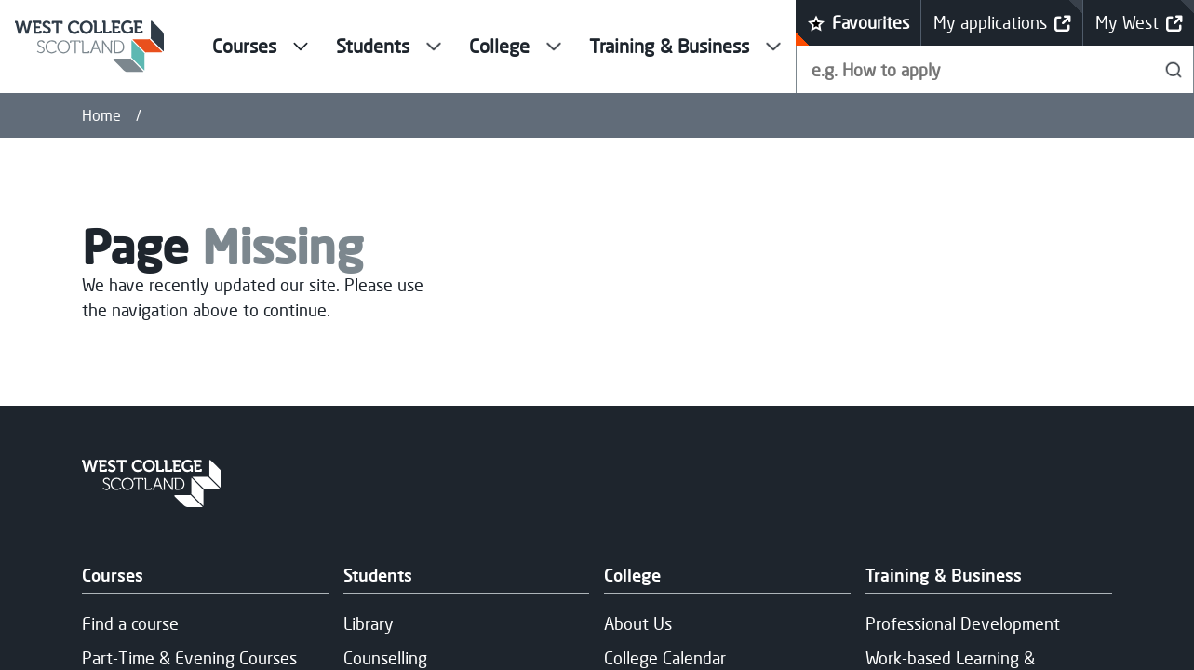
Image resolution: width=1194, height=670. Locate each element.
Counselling (385, 658)
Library (368, 623)
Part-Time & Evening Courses (189, 658)
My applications (1002, 22)
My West (1139, 22)
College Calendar (665, 658)
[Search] (1174, 69)
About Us (638, 623)
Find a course (130, 623)
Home (101, 115)
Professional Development (962, 623)
